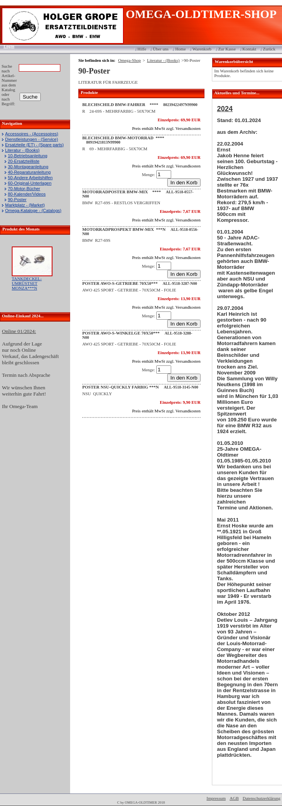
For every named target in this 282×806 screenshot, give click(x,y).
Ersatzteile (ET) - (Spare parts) (34, 144)
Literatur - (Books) (22, 150)
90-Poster (17, 199)
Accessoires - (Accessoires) (31, 133)
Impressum (216, 798)
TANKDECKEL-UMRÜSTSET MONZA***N (27, 283)
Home (180, 49)
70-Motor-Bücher (24, 188)
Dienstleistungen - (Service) (31, 139)
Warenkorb (202, 49)
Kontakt (249, 49)
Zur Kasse (227, 49)
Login (6, 46)
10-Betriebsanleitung (27, 155)
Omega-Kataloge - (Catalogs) (33, 210)
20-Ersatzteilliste (24, 161)
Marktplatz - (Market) (25, 205)
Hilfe (141, 49)
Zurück (269, 49)
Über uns (160, 49)
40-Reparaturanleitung (29, 172)
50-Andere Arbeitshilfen (30, 177)
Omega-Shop (129, 60)
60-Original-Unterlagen (29, 183)
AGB (234, 798)
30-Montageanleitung (28, 166)
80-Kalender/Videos (26, 194)
